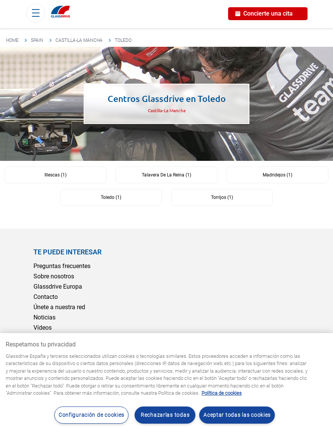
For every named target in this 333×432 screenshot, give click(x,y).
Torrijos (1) (222, 197)
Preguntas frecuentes (61, 266)
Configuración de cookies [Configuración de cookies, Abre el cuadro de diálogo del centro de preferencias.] (91, 415)
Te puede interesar (67, 252)
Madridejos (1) (277, 175)
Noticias (44, 317)
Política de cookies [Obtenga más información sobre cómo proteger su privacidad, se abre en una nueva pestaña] (221, 393)
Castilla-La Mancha (79, 40)
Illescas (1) (55, 175)
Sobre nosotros (53, 276)
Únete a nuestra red (59, 307)
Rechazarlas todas (165, 415)
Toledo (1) (111, 197)
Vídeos (42, 327)
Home (12, 40)
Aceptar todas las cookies (237, 415)
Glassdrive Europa (57, 286)
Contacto (45, 296)
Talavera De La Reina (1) (166, 175)
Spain (37, 40)
